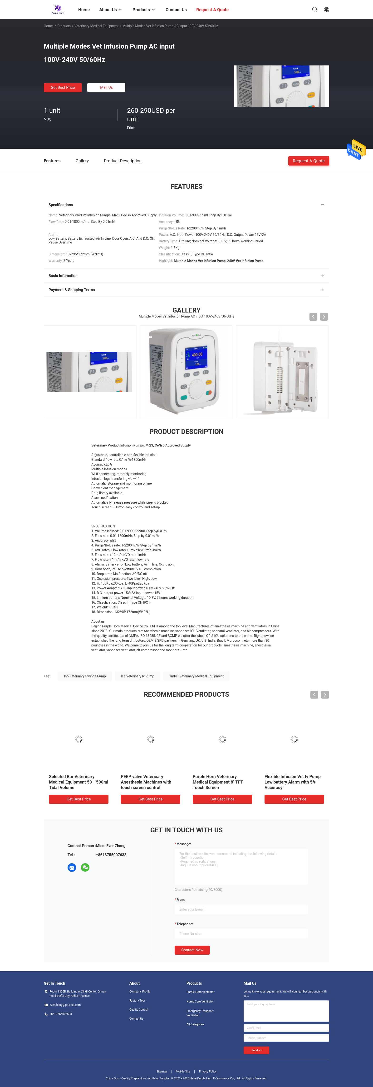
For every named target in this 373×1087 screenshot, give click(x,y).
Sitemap (162, 1071)
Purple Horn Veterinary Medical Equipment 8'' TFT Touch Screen (218, 782)
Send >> (256, 1050)
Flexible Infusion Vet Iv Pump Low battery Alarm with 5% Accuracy (293, 782)
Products (64, 26)
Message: (184, 844)
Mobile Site (183, 1071)
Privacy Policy (207, 1071)
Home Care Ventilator (200, 1001)
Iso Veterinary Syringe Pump (85, 676)
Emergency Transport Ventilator (200, 1013)
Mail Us (106, 87)
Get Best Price (63, 87)
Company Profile (139, 991)
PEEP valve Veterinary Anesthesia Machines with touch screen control (146, 782)
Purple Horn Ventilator (200, 992)
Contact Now (192, 950)
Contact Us (136, 1018)
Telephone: (185, 924)
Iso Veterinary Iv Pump (137, 676)
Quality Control (138, 1009)
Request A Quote (309, 160)
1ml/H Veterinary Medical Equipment (196, 676)
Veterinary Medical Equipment (96, 26)
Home (48, 26)
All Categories (195, 1024)
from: (181, 900)
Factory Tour (137, 1000)
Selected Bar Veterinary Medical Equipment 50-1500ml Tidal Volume (78, 782)
